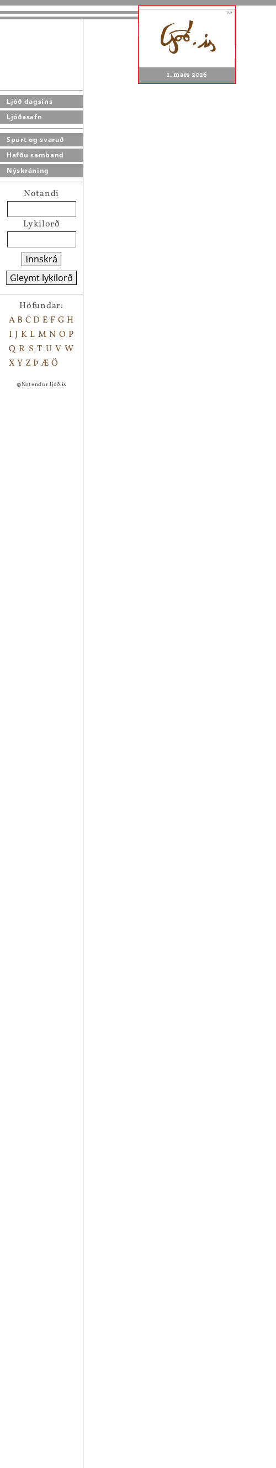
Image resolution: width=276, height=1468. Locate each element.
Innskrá (41, 259)
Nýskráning (28, 170)
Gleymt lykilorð (41, 278)
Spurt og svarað (35, 139)
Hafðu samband (35, 155)
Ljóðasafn (24, 117)
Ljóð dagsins (29, 101)
